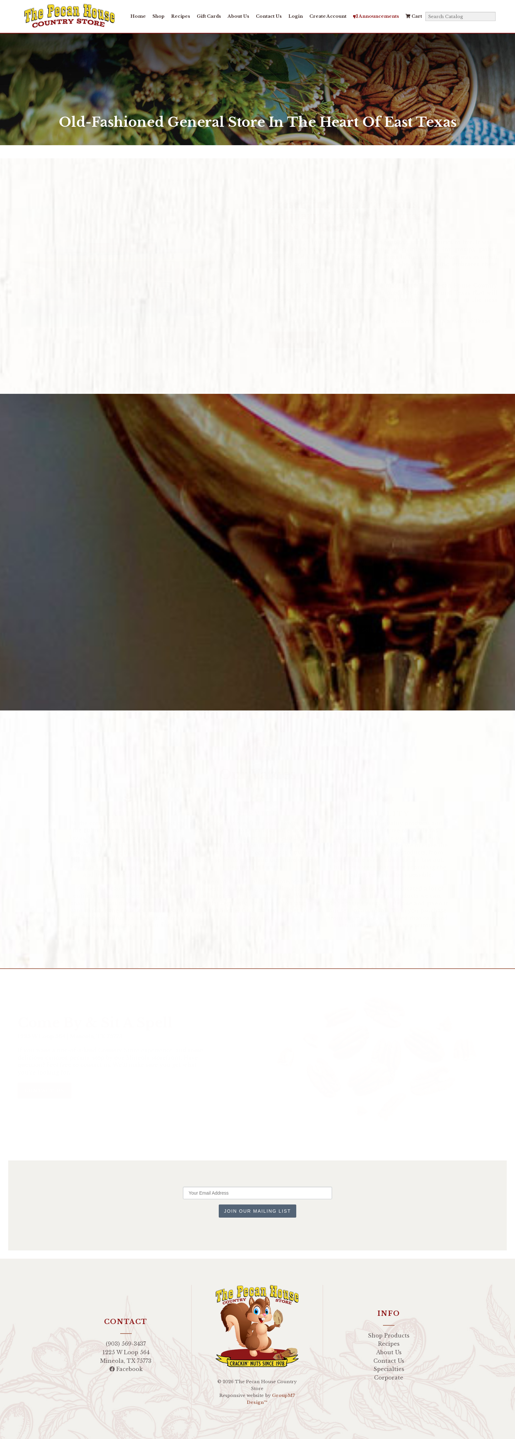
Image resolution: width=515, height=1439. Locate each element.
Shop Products (389, 1335)
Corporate (388, 1377)
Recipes (179, 16)
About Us (237, 16)
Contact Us (267, 16)
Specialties (388, 1369)
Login (294, 16)
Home (137, 16)
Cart (412, 16)
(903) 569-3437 (126, 1343)
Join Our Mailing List (257, 1211)
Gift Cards (207, 16)
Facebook (126, 1369)
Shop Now (285, 340)
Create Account (326, 16)
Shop (157, 16)
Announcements (375, 16)
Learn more (337, 340)
